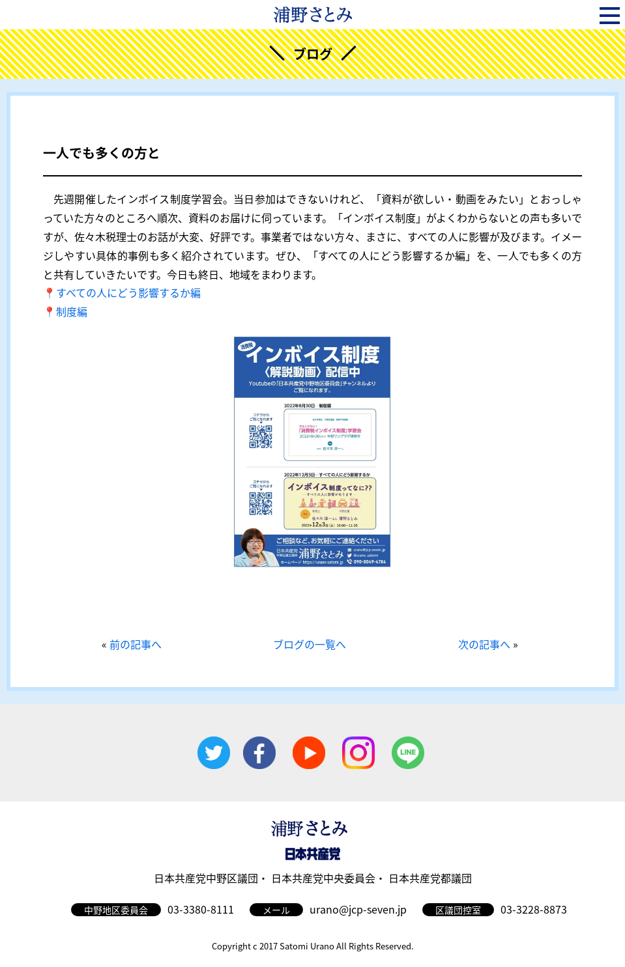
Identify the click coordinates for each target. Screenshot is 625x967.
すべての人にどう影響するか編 (128, 292)
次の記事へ (484, 644)
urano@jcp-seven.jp (358, 909)
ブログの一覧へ (309, 644)
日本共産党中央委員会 (323, 878)
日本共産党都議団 (430, 878)
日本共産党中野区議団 (206, 878)
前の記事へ (135, 644)
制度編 (71, 311)
